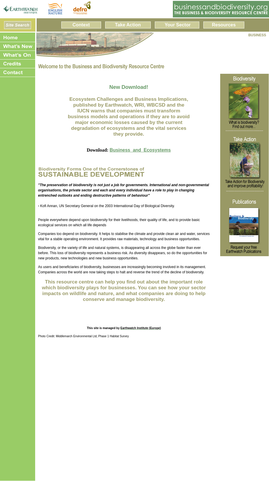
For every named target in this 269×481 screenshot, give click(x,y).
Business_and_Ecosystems (140, 150)
